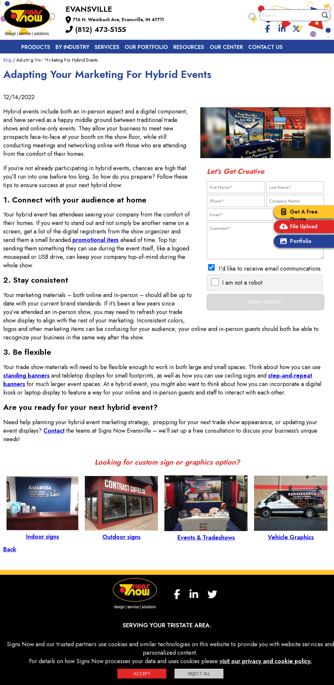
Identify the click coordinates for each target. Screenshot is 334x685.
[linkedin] (282, 27)
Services (107, 47)
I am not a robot (242, 282)
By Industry (72, 47)
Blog (7, 60)
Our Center (226, 47)
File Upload (297, 227)
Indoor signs (42, 532)
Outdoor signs (121, 532)
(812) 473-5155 (96, 29)
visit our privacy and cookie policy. (266, 661)
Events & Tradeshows (206, 533)
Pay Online (36, 62)
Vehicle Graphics (290, 533)
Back (9, 549)
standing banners (26, 375)
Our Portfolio (146, 47)
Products (35, 47)
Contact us (265, 47)
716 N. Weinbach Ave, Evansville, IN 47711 (118, 19)
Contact (54, 430)
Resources (188, 47)
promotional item (95, 240)
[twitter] (296, 27)
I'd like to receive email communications (270, 268)
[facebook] (267, 27)
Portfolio (294, 241)
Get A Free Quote (297, 215)
